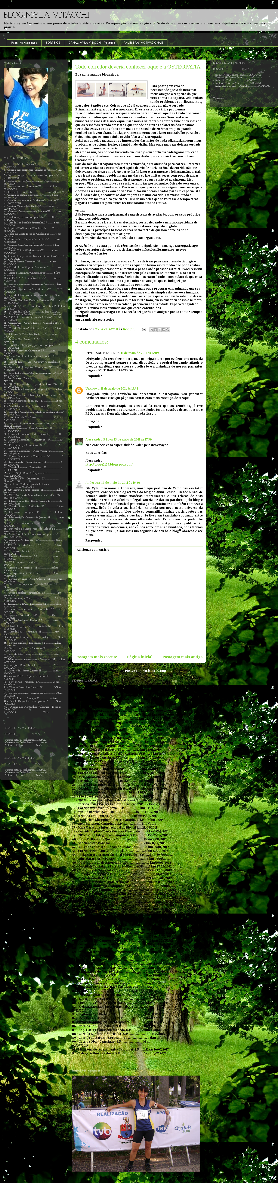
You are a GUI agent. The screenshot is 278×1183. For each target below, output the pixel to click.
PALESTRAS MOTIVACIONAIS (143, 43)
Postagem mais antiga (183, 657)
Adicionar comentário (93, 550)
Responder (94, 376)
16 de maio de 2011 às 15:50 (120, 483)
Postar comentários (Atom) (145, 671)
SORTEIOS (53, 43)
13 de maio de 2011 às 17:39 (133, 439)
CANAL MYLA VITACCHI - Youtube (92, 43)
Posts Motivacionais (24, 43)
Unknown (92, 388)
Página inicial (139, 657)
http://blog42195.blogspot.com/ (109, 464)
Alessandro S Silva (99, 439)
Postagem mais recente (96, 657)
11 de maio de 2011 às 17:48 (120, 388)
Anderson (93, 483)
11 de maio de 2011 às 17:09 (140, 353)
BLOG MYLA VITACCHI (46, 15)
